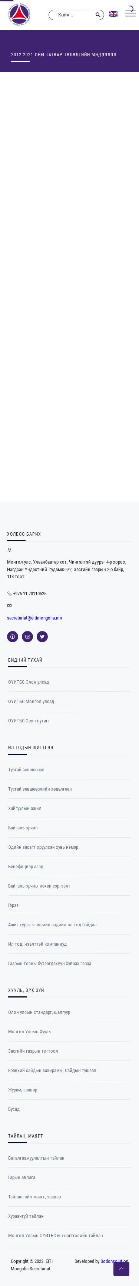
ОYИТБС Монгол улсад (31, 701)
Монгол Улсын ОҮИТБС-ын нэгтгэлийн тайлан (55, 1235)
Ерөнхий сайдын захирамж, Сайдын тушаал (52, 1070)
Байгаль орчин (23, 827)
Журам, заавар (22, 1090)
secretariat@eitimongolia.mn (34, 618)
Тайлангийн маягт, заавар (34, 1197)
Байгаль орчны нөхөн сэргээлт (39, 886)
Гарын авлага (21, 1177)
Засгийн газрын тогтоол (33, 1051)
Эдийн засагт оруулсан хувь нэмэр (43, 847)
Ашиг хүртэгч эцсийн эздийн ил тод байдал (52, 924)
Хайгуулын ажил (25, 808)
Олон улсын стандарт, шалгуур (39, 1012)
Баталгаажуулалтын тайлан (36, 1158)
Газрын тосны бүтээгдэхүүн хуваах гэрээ (49, 963)
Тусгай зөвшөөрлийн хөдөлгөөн (40, 789)
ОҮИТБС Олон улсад (28, 682)
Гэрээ (13, 905)
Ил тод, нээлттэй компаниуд (37, 944)
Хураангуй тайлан (26, 1216)
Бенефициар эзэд (25, 866)
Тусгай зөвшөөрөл (26, 769)
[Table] (70, 286)
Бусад (14, 1109)
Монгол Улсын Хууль (29, 1031)
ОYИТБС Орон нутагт (29, 721)
